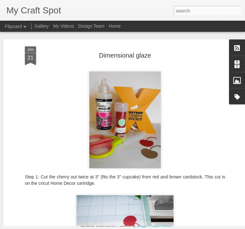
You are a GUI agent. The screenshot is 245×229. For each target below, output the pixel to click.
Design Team (91, 26)
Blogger (142, 225)
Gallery (41, 26)
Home (115, 26)
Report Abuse (161, 225)
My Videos (63, 26)
